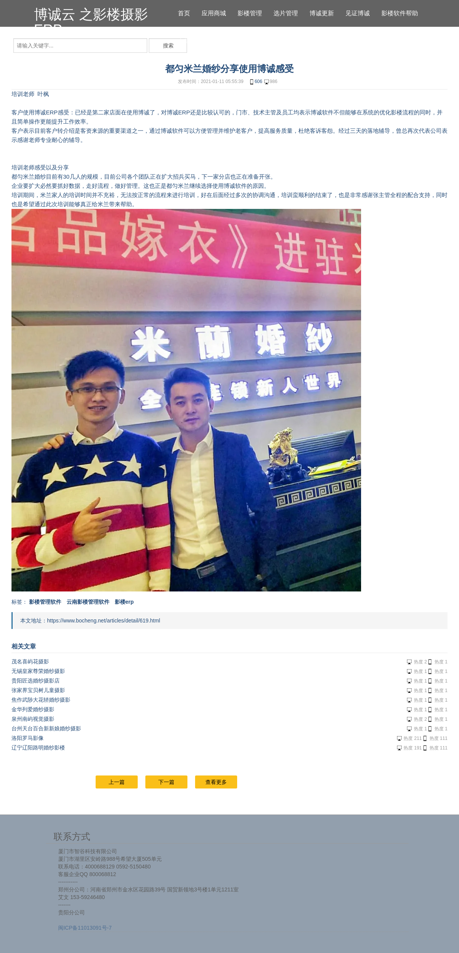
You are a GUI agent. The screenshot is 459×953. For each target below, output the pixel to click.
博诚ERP (46, 112)
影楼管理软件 (45, 602)
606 (255, 82)
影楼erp (124, 602)
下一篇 (166, 782)
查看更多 (216, 782)
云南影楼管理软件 (88, 602)
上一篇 (117, 782)
